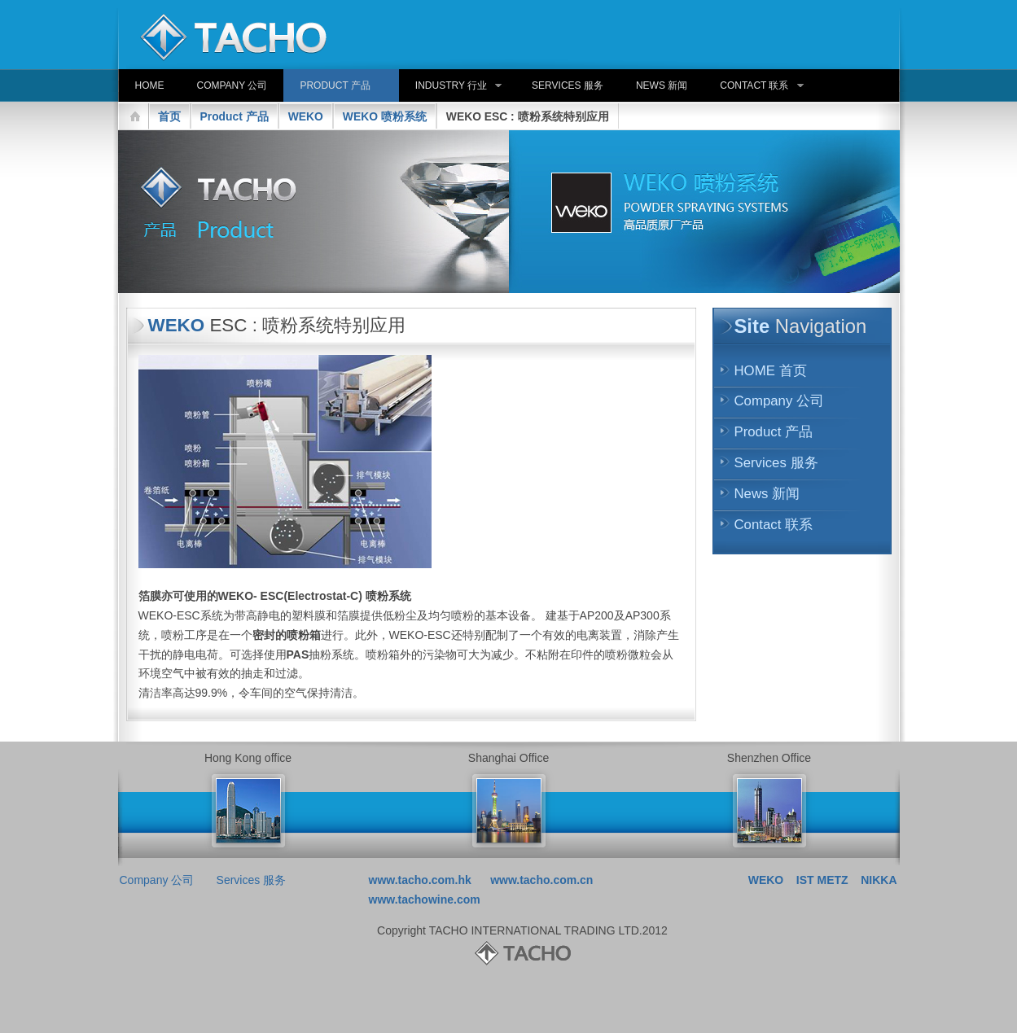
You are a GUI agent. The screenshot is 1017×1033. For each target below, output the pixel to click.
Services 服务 (776, 463)
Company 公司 (779, 401)
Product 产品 (234, 116)
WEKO (305, 116)
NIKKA (878, 879)
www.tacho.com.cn (541, 879)
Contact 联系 (773, 524)
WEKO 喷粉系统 (385, 116)
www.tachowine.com (424, 899)
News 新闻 (767, 493)
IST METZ (822, 879)
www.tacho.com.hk (420, 879)
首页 (169, 116)
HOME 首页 (770, 371)
